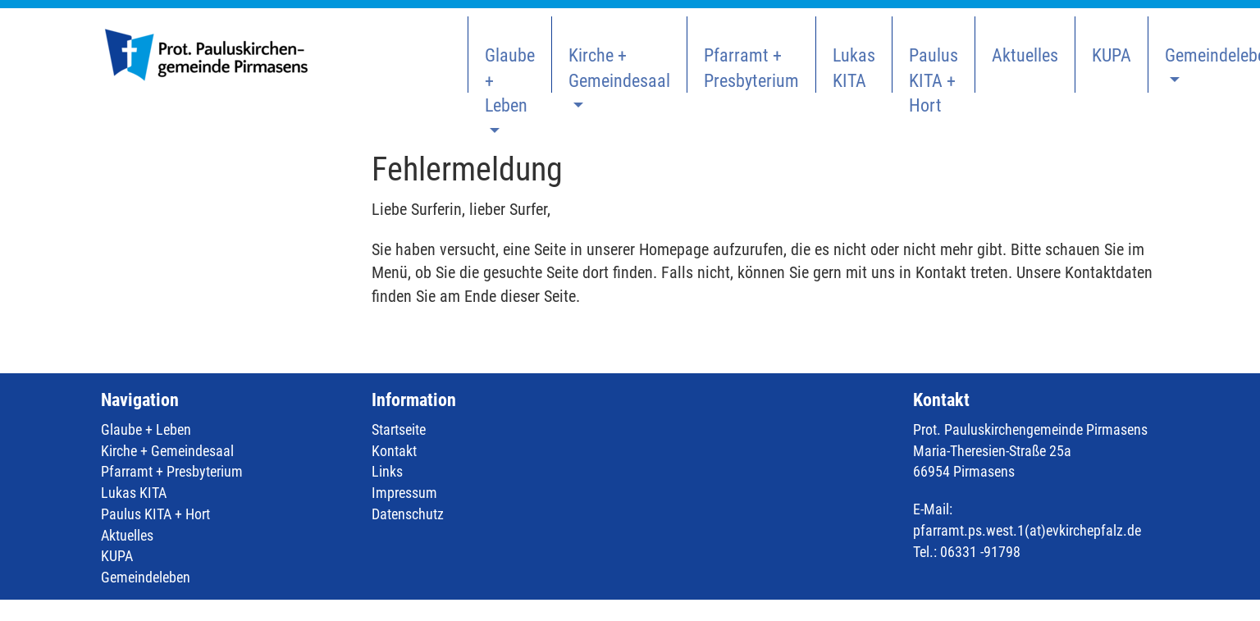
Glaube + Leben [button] (510, 69)
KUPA (1111, 55)
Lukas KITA (854, 68)
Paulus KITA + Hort (933, 69)
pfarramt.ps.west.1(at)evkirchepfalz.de (1027, 530)
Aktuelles (1025, 55)
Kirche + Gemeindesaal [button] (619, 68)
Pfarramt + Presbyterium (751, 68)
